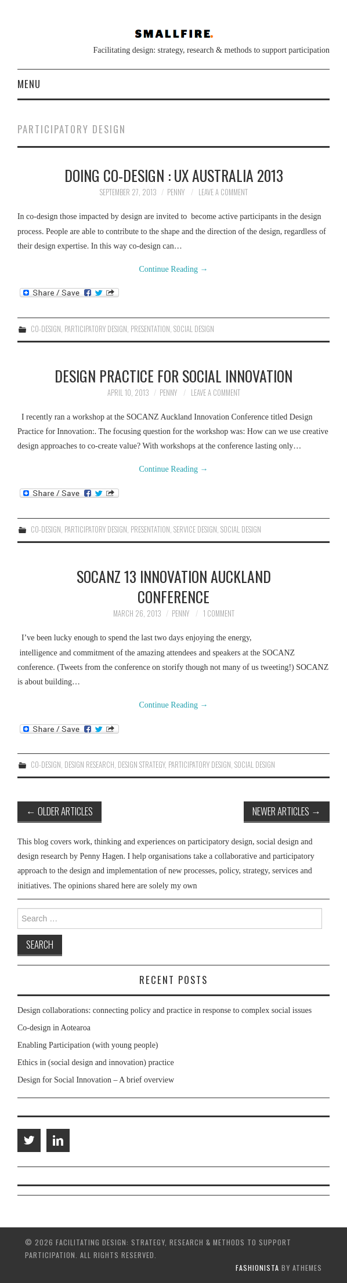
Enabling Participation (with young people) (87, 1045)
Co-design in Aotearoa (54, 1027)
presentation (150, 328)
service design (195, 529)
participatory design (95, 328)
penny (176, 192)
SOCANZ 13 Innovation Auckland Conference (174, 586)
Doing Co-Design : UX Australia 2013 (173, 175)
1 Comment (218, 613)
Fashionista (257, 1267)
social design (193, 328)
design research (89, 764)
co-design (46, 328)
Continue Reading (173, 269)
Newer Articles (286, 811)
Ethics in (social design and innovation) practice (95, 1062)
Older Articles (59, 811)
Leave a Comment (223, 192)
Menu (29, 83)
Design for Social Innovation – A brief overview (95, 1080)
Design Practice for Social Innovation (173, 376)
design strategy (141, 764)
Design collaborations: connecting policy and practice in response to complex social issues (164, 1010)
